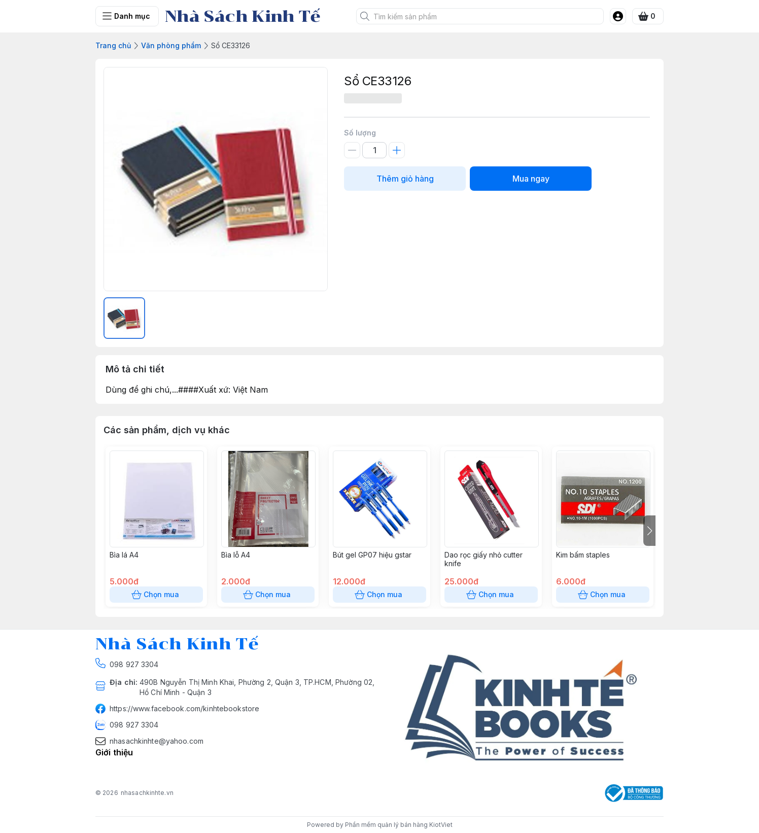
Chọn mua (156, 594)
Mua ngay (531, 178)
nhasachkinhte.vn (147, 792)
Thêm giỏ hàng (405, 178)
